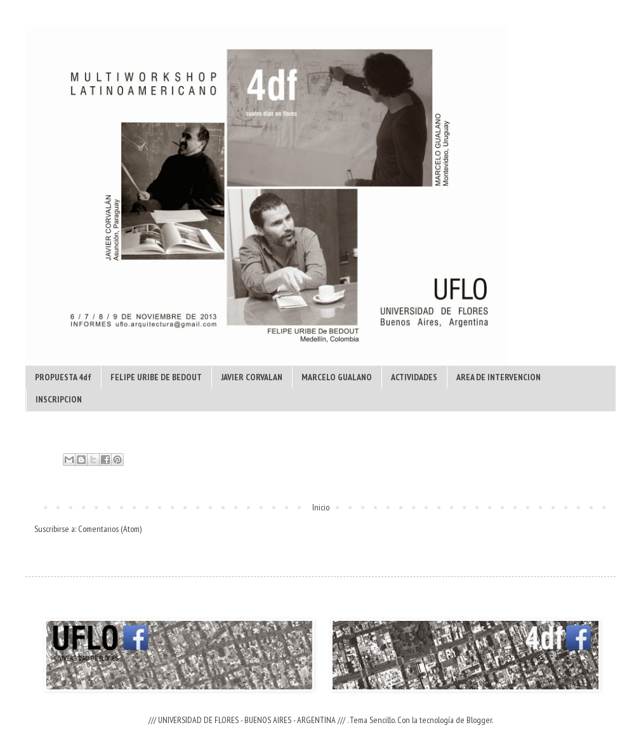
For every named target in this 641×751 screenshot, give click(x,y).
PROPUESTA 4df (63, 377)
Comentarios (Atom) (110, 529)
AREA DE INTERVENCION (498, 377)
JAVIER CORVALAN (251, 377)
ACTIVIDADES (414, 377)
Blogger (479, 720)
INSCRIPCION (59, 399)
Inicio (320, 507)
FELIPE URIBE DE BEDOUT (156, 377)
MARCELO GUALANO (336, 377)
